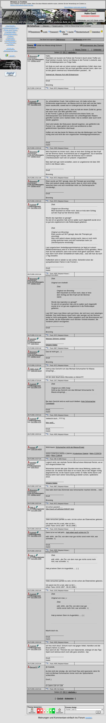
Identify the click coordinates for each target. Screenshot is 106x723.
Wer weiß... (50, 423)
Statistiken (95, 32)
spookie (33, 339)
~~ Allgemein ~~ (46, 26)
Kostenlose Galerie (80, 453)
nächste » (72, 52)
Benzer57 (34, 667)
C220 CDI (34, 449)
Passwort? (53, 32)
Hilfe (62, 32)
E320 (32, 344)
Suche (70, 32)
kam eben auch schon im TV (77, 532)
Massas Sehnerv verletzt (55, 339)
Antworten (97, 50)
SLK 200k (34, 105)
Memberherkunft (81, 32)
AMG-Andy (34, 369)
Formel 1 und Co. (57, 26)
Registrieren (34, 32)
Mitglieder (60, 39)
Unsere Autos (51, 345)
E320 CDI (34, 371)
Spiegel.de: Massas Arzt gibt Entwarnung (62, 75)
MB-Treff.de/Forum (33, 26)
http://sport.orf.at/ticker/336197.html (60, 509)
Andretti (33, 101)
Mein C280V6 (56, 456)
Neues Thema (80, 50)
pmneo (33, 447)
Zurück (60, 698)
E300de (33, 61)
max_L (32, 507)
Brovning (33, 56)
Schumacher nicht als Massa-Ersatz (70, 447)
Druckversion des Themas (92, 45)
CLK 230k (34, 510)
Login (44, 32)
